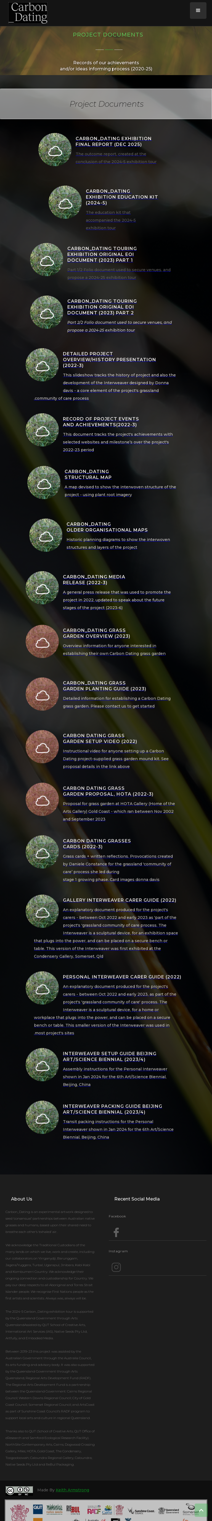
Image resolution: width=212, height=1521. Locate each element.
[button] (198, 10)
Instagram (118, 1251)
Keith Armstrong (72, 1489)
